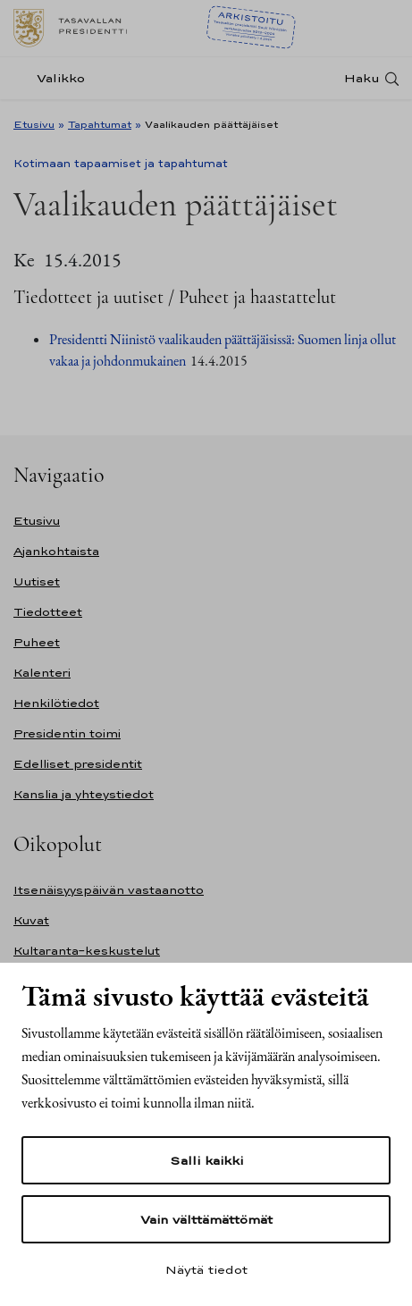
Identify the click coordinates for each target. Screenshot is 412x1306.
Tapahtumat (99, 124)
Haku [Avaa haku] (362, 78)
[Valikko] (54, 78)
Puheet (36, 642)
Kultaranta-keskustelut (86, 950)
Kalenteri (42, 672)
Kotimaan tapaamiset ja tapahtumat (120, 163)
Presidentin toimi (67, 733)
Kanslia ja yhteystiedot (83, 794)
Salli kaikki (206, 1160)
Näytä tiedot (206, 1269)
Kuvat (31, 920)
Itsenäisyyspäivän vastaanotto (108, 889)
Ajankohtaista (56, 551)
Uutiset (36, 581)
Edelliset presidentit (77, 763)
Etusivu (34, 124)
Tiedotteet (47, 611)
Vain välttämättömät (206, 1219)
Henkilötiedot (56, 703)
